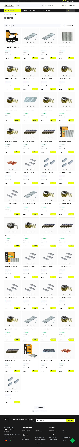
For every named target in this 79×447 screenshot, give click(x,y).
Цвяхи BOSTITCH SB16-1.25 (29, 360)
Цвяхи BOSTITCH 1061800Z (47, 46)
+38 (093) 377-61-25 (68, 5)
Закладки (37, 430)
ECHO (39, 10)
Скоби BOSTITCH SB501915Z (47, 172)
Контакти (22, 1)
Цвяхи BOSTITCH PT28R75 (46, 141)
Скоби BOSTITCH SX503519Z (47, 297)
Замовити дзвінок (9, 438)
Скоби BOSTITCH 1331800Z (11, 172)
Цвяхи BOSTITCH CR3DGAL (29, 78)
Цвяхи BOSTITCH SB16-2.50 (65, 141)
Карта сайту (65, 431)
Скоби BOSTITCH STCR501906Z (11, 391)
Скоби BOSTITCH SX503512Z (29, 297)
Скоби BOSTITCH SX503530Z (11, 203)
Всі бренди (25, 10)
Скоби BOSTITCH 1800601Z (65, 266)
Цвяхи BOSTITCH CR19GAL (47, 203)
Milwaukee (47, 10)
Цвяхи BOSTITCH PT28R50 (10, 360)
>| (45, 411)
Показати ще (39, 407)
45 (62, 25)
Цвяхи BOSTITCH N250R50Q (65, 110)
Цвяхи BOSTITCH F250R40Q (65, 203)
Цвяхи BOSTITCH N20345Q (28, 235)
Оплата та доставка (12, 1)
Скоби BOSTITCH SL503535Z (65, 172)
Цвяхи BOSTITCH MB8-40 (46, 329)
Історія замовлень (26, 431)
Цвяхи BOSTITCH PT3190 (46, 235)
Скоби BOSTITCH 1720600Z (29, 266)
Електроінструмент (53, 437)
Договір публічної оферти (40, 439)
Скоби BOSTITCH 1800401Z (47, 266)
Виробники (51, 430)
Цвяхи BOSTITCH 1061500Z (29, 46)
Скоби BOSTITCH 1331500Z (65, 360)
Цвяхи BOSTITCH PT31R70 (64, 235)
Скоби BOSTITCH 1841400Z (29, 172)
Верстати (64, 440)
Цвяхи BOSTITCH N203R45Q (65, 329)
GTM (30, 10)
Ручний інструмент (53, 439)
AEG (43, 10)
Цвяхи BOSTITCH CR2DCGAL (11, 78)
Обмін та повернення (29, 1)
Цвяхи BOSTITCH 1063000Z (29, 203)
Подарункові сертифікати (54, 431)
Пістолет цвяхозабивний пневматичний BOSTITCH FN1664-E (12, 47)
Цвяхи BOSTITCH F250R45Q (65, 78)
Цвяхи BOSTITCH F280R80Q (11, 329)
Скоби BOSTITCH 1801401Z (11, 297)
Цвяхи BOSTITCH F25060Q (46, 78)
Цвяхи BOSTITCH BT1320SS (65, 46)
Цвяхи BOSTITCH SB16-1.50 (11, 266)
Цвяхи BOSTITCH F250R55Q (11, 110)
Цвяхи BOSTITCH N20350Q (46, 110)
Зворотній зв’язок (39, 431)
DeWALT (34, 10)
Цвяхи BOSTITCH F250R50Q (65, 297)
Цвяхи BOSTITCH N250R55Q (11, 141)
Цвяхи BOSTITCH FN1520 (28, 110)
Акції (18, 1)
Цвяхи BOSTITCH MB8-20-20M (29, 329)
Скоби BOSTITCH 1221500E (47, 360)
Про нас (5, 1)
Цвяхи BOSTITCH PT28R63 (28, 141)
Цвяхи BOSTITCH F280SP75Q (11, 235)
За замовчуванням (70, 25)
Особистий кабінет (70, 1)
